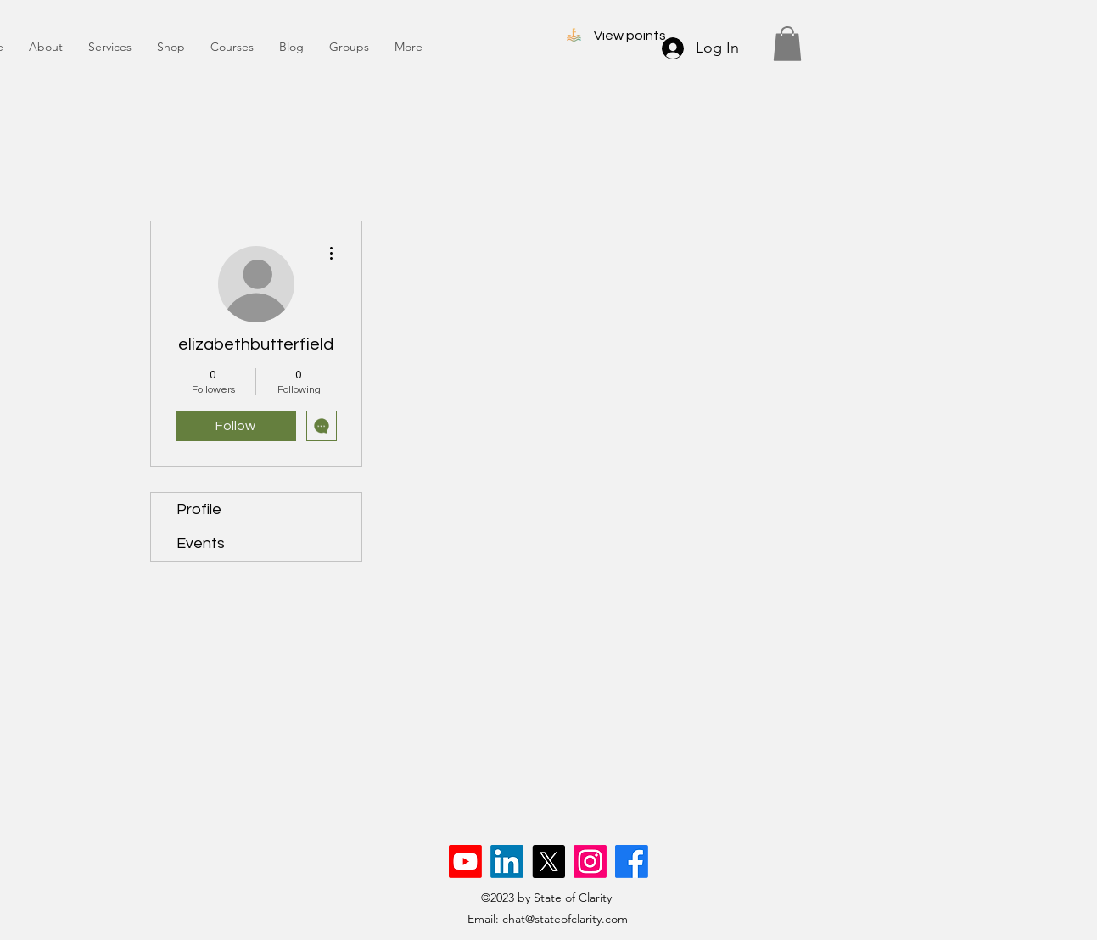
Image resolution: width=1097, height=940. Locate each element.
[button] (787, 43)
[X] (548, 861)
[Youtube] (465, 861)
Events (200, 543)
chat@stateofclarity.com (565, 918)
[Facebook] (631, 861)
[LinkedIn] (506, 861)
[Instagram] (590, 861)
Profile (198, 509)
